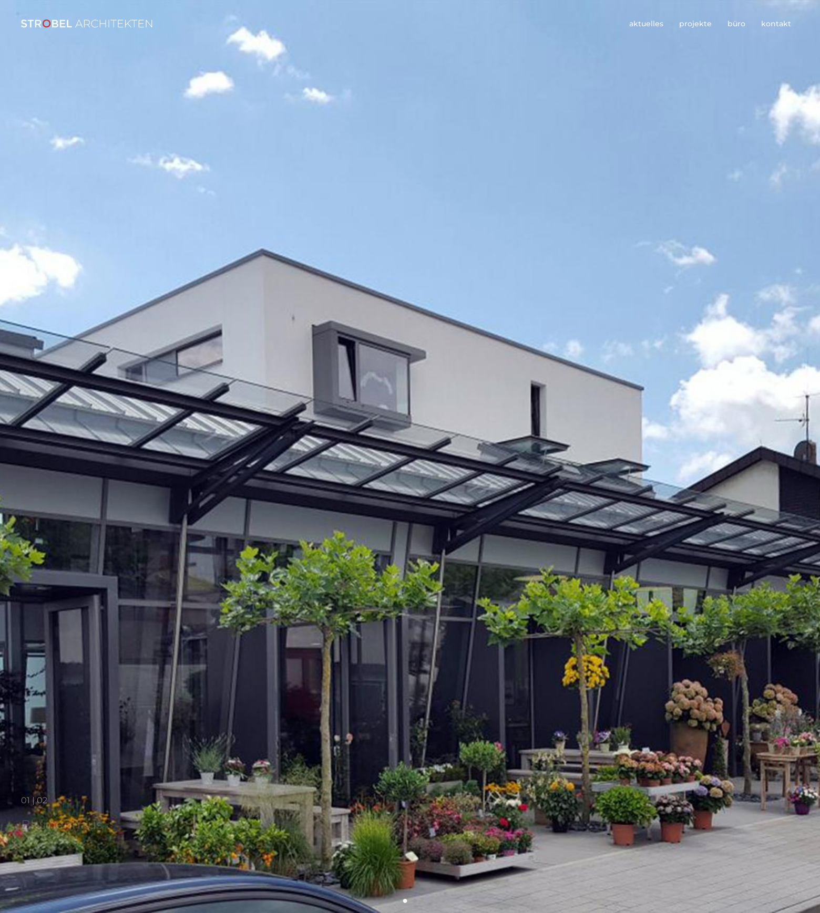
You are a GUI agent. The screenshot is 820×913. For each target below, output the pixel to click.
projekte (695, 23)
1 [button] (405, 900)
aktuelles (646, 23)
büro (736, 23)
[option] (410, 456)
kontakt (776, 23)
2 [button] (415, 900)
